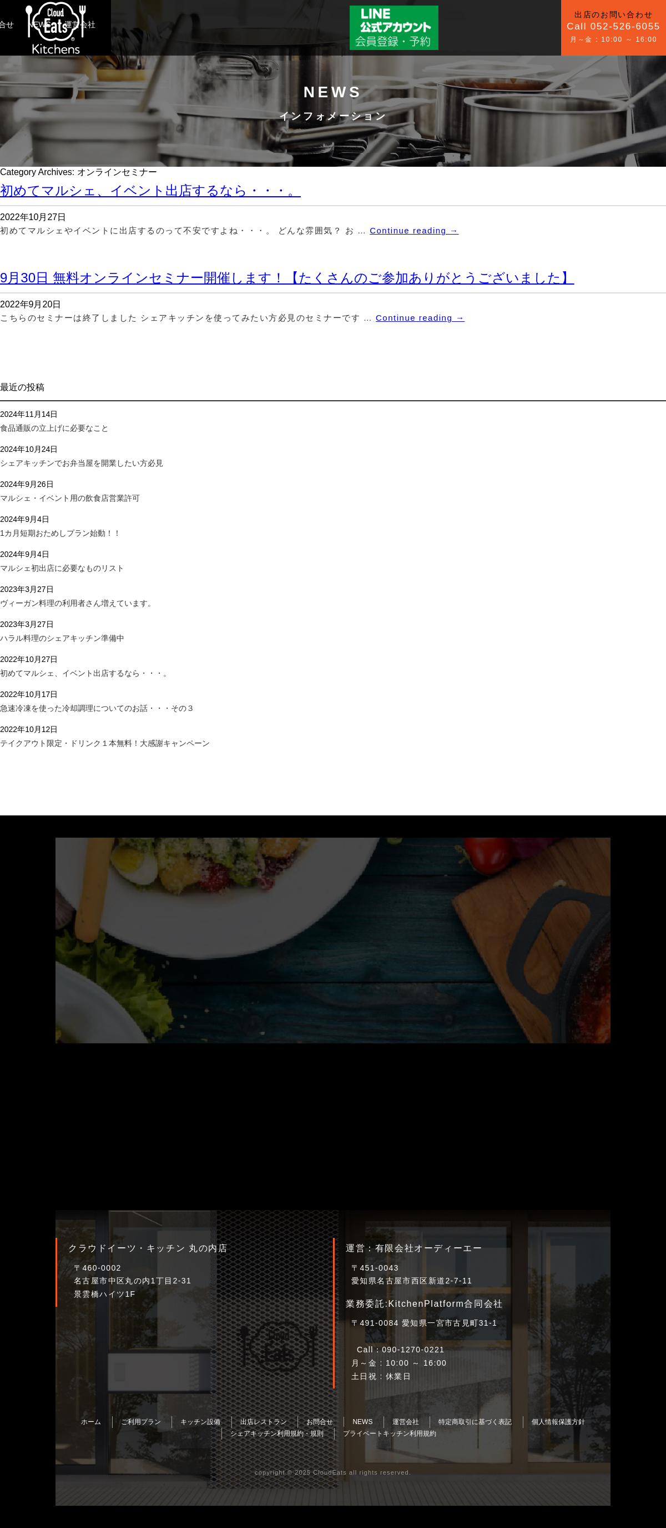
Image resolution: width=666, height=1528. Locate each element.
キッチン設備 (188, 24)
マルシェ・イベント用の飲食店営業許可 (70, 498)
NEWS (282, 24)
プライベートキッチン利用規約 (389, 1433)
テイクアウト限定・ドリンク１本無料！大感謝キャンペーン (105, 743)
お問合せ (241, 24)
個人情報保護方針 (558, 1422)
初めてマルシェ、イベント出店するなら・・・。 (150, 190)
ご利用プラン (128, 24)
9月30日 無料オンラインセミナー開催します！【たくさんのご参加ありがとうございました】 (287, 277)
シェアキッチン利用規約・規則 (277, 1433)
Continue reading (414, 230)
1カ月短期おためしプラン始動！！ (60, 533)
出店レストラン (263, 1422)
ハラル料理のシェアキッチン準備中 (62, 638)
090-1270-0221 (413, 1349)
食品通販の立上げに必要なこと (54, 428)
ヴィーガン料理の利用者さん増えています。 (77, 603)
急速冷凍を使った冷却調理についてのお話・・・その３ (97, 708)
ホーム (91, 1422)
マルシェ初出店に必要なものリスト (62, 568)
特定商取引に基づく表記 (475, 1422)
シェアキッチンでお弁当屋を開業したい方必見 (81, 463)
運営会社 (323, 24)
